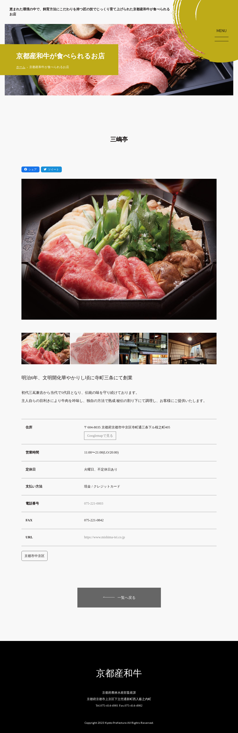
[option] (119, 253)
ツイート (51, 169)
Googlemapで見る (100, 434)
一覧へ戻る (126, 596)
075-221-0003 (94, 502)
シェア (30, 169)
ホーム (20, 67)
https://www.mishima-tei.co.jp (105, 536)
